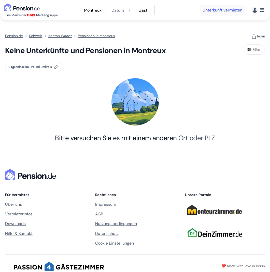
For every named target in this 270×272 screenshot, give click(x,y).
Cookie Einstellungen (114, 243)
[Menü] (258, 10)
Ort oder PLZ (196, 138)
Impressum (105, 204)
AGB (99, 214)
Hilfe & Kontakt (19, 233)
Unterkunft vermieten (222, 10)
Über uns (13, 204)
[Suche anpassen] (117, 10)
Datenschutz (107, 233)
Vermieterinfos (19, 214)
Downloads (15, 223)
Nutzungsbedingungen (116, 223)
